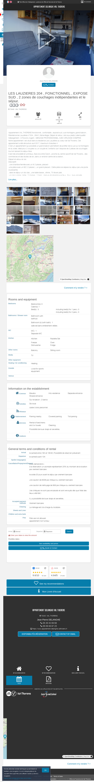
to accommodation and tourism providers (48, 779)
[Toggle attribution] (89, 279)
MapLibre (85, 279)
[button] (50, 85)
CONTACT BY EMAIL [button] (67, 634)
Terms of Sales (59, 776)
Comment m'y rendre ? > (77, 288)
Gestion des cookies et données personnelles (17, 778)
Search (70, 531)
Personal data (49, 776)
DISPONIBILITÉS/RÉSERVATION (36, 634)
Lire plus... (14, 179)
